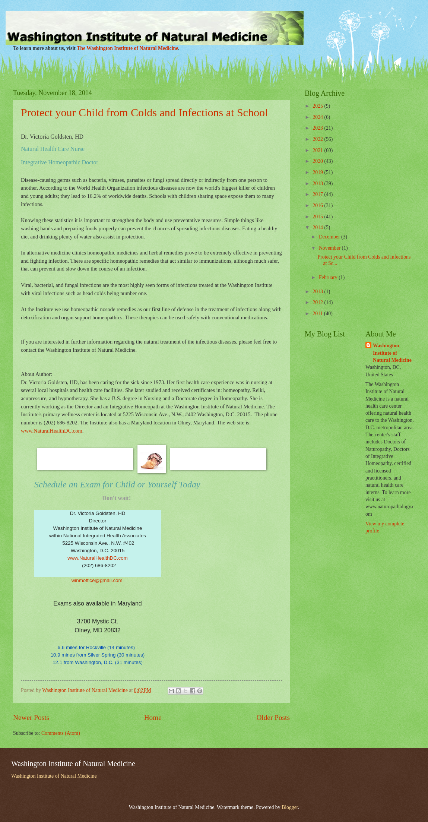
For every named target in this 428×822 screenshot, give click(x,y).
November (330, 248)
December (330, 237)
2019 (318, 172)
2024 (318, 117)
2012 (318, 302)
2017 (318, 194)
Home (153, 717)
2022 (318, 139)
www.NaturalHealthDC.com (97, 558)
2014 (318, 227)
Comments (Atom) (60, 733)
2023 (318, 128)
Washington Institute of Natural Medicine (392, 353)
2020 (318, 161)
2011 (318, 313)
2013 (318, 291)
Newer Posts (31, 717)
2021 (318, 150)
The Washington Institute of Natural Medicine (127, 48)
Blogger (290, 807)
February (329, 277)
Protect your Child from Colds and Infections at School (144, 112)
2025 (318, 106)
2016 (318, 205)
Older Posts (273, 717)
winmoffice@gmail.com (97, 580)
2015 (318, 216)
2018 (318, 183)
